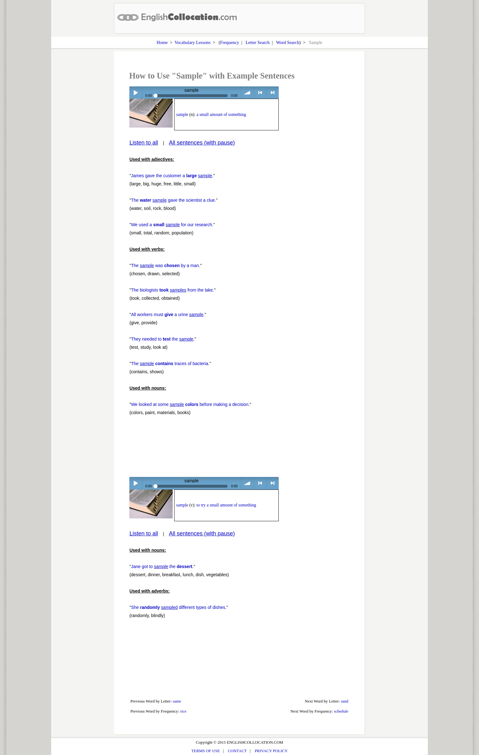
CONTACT (237, 750)
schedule (341, 711)
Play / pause (135, 92)
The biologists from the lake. (172, 290)
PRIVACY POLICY (271, 750)
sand (344, 701)
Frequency (229, 42)
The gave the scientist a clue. (173, 200)
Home (162, 42)
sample (182, 114)
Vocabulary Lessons (193, 42)
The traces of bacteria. (170, 363)
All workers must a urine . (167, 314)
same (177, 701)
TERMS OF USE (205, 750)
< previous (260, 92)
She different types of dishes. (178, 607)
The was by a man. (165, 265)
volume (247, 92)
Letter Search (257, 42)
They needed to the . (162, 339)
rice (183, 711)
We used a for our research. (172, 224)
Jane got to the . (162, 566)
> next (272, 92)
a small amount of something (221, 114)
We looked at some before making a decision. (190, 404)
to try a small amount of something (226, 505)
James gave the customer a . (172, 175)
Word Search (287, 42)
